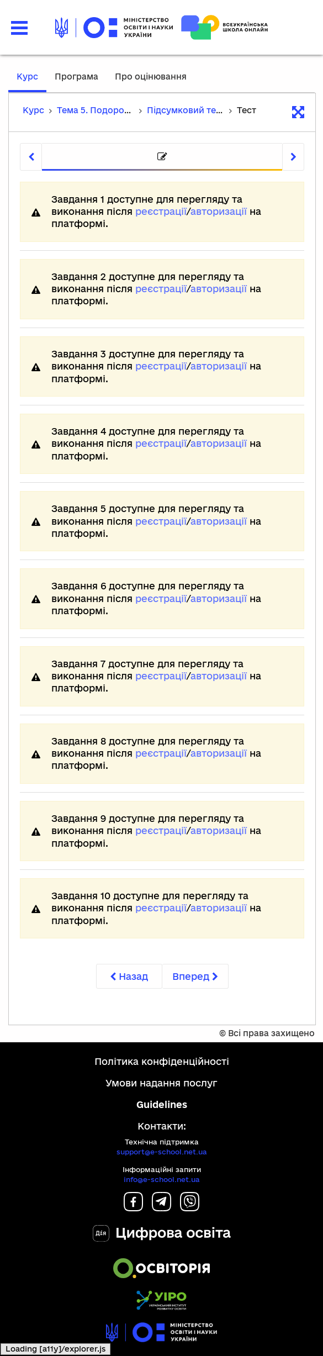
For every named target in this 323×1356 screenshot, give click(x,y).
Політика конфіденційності (161, 1061)
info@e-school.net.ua (162, 1179)
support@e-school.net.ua (162, 1151)
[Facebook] (133, 1207)
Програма (76, 76)
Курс (27, 76)
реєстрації (161, 211)
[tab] (162, 157)
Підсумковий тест (186, 110)
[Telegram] (161, 1207)
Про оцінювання (151, 76)
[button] (19, 28)
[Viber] (189, 1207)
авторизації (218, 211)
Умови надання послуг (161, 1083)
